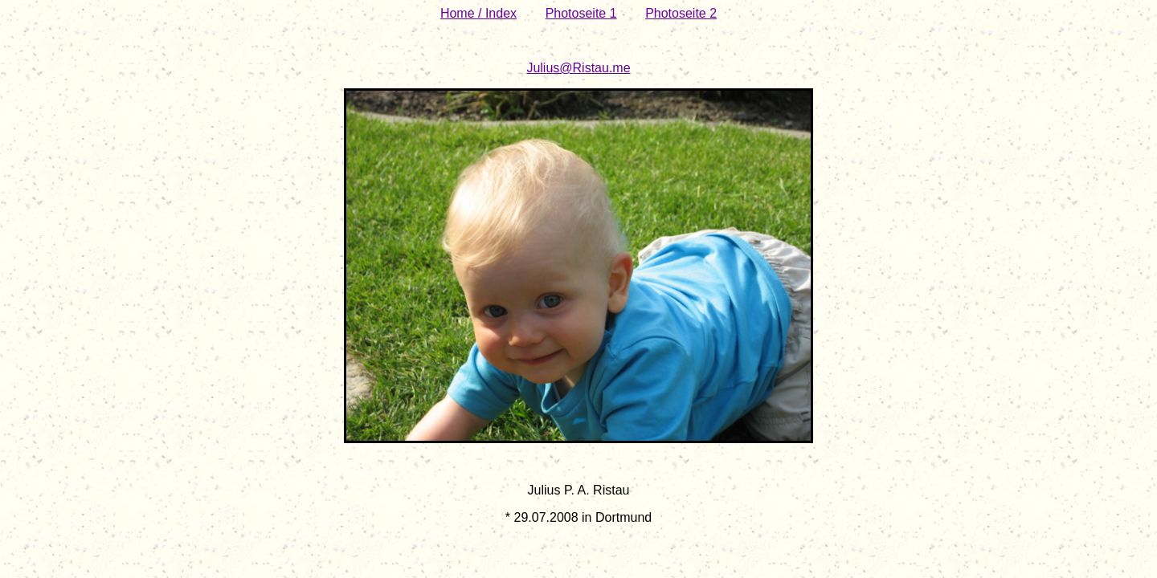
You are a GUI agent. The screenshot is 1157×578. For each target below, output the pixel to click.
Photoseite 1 (581, 13)
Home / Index (478, 13)
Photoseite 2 (681, 13)
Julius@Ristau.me (578, 68)
